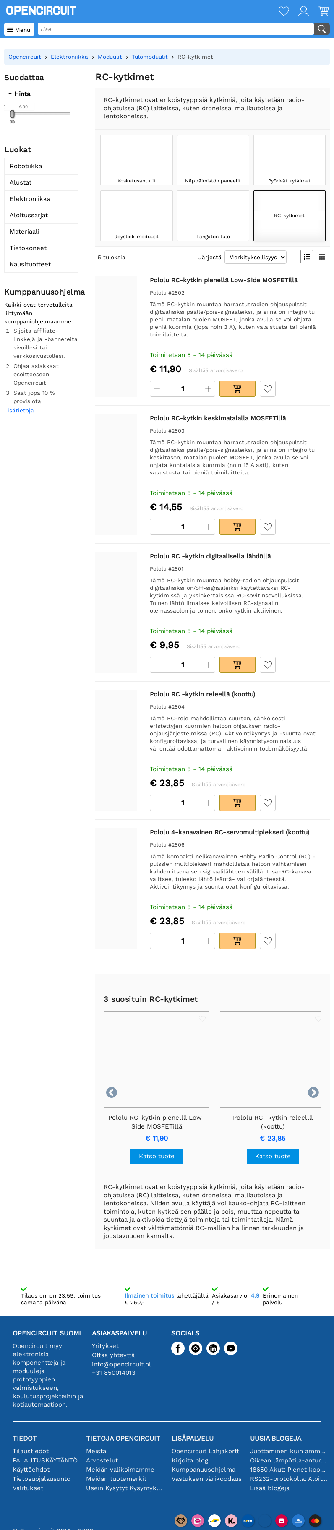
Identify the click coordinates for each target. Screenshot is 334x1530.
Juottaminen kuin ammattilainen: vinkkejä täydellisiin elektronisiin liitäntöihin (288, 1451)
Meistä (96, 1451)
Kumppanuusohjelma (203, 1469)
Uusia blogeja (275, 1438)
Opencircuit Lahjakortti (206, 1451)
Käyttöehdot (31, 1469)
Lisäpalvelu (193, 1438)
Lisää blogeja (270, 1488)
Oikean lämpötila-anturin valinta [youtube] (288, 1460)
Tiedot (25, 1438)
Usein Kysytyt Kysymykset (124, 1488)
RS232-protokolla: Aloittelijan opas (288, 1479)
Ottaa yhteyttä (113, 1355)
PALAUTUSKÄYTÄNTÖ (45, 1460)
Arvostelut (102, 1460)
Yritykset (105, 1346)
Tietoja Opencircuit (123, 1438)
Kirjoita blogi (191, 1460)
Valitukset (28, 1488)
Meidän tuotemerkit (116, 1479)
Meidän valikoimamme (120, 1469)
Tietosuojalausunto (41, 1479)
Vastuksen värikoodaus (207, 1479)
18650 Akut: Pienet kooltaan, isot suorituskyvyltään (288, 1469)
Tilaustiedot (31, 1451)
